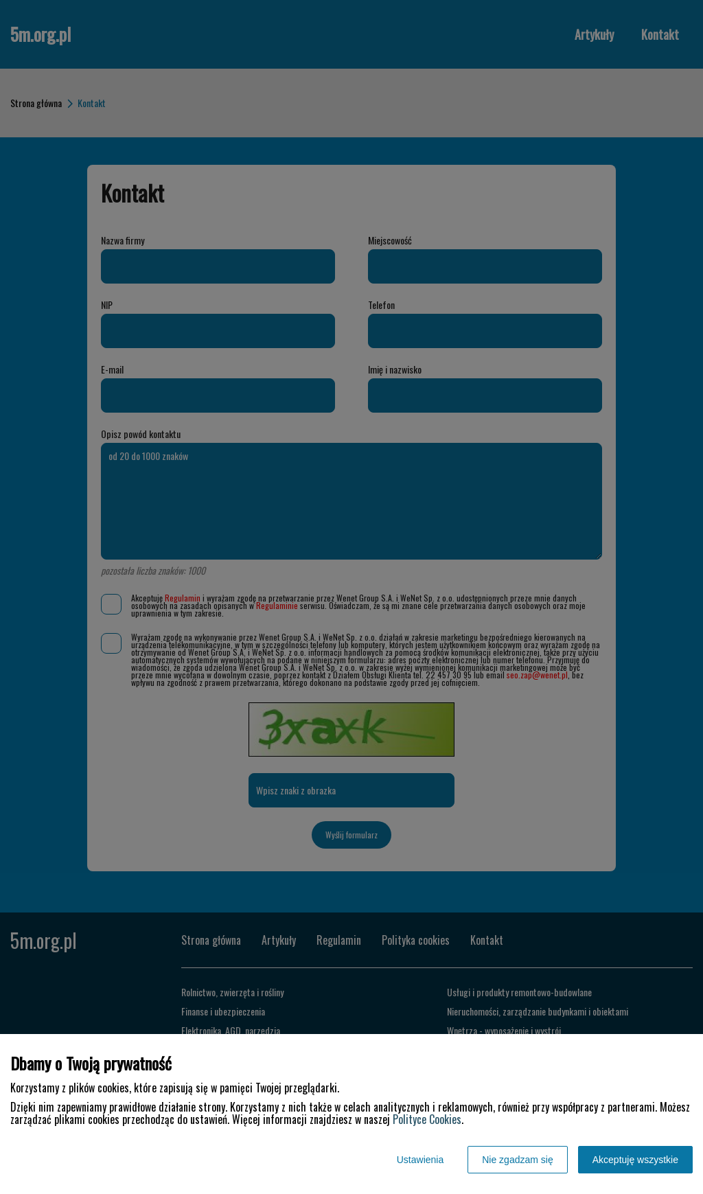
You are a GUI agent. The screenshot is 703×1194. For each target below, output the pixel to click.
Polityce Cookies (427, 1119)
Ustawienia (420, 1159)
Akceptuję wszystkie (635, 1159)
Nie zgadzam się (517, 1159)
